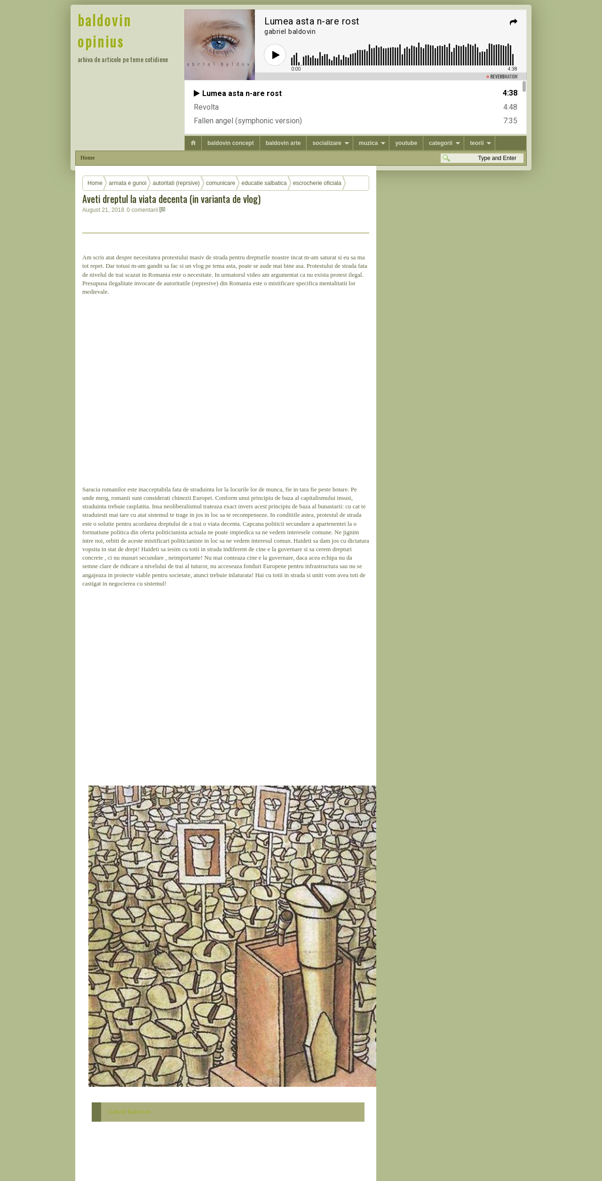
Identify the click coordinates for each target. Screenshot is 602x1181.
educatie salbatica (264, 183)
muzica (368, 143)
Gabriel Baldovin (129, 1111)
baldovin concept (230, 143)
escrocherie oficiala (317, 183)
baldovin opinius (105, 30)
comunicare (220, 183)
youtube (406, 143)
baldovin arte (283, 143)
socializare (326, 143)
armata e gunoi (127, 183)
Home (87, 157)
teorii (476, 143)
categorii (440, 143)
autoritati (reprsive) (176, 183)
